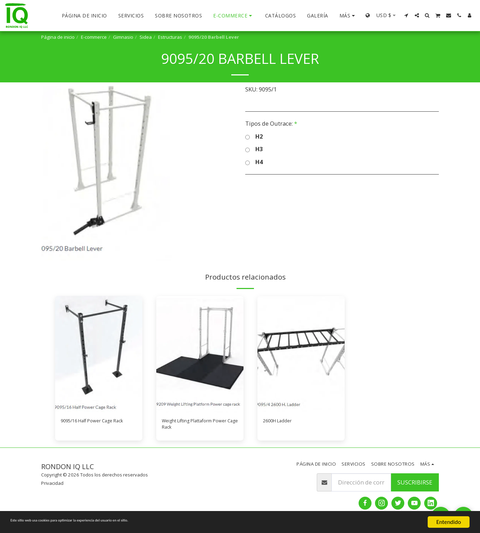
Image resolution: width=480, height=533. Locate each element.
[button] (406, 15)
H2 (254, 136)
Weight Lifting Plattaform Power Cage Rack (196, 426)
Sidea (146, 37)
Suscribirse (414, 486)
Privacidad (52, 487)
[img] (98, 354)
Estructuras (170, 37)
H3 (254, 149)
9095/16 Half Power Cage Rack (94, 426)
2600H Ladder (281, 422)
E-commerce (94, 37)
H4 (254, 162)
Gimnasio (123, 37)
